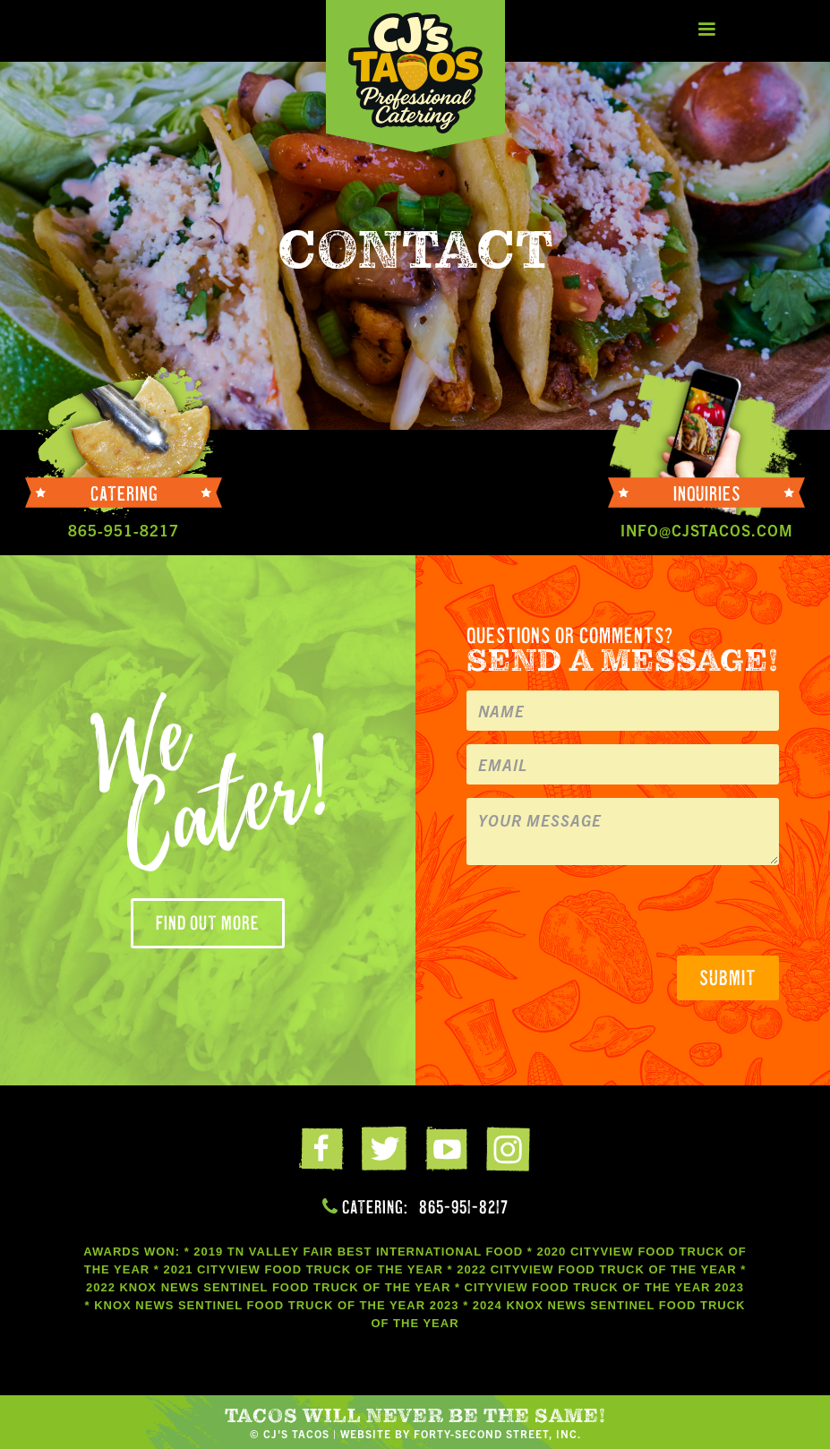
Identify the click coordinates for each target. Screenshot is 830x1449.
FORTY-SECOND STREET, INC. (497, 1433)
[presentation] (602, 913)
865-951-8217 (464, 1207)
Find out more (208, 923)
